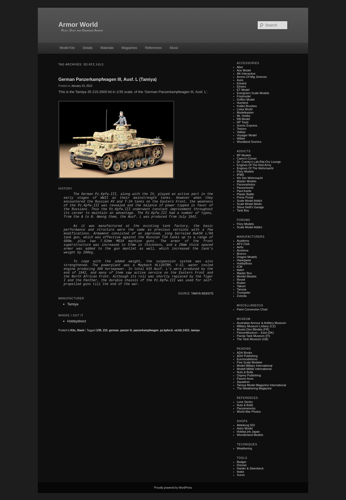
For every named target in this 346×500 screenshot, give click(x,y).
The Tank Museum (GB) (252, 339)
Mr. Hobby (243, 115)
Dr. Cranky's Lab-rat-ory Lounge (259, 161)
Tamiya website (202, 293)
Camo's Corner (247, 158)
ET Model (243, 89)
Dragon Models (247, 257)
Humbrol (242, 102)
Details (88, 48)
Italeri (240, 269)
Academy (243, 240)
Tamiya (72, 304)
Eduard (241, 83)
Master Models (246, 181)
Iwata (240, 471)
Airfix (240, 247)
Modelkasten (245, 112)
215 (105, 330)
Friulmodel (244, 96)
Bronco (241, 253)
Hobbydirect (76, 321)
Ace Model (244, 70)
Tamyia (241, 289)
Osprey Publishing (249, 375)
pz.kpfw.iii (166, 330)
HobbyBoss (244, 263)
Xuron (241, 474)
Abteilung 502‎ (246, 425)
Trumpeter (243, 292)
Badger (241, 461)
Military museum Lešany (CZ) (256, 326)
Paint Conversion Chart (252, 309)
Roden (241, 282)
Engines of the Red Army (254, 165)
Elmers (241, 86)
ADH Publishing (247, 355)
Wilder (241, 138)
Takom (241, 286)
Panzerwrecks (246, 408)
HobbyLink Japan (248, 431)
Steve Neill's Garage (250, 207)
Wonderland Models (250, 434)
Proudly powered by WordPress (173, 487)
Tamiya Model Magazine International (261, 385)
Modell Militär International (254, 368)
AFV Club (243, 244)
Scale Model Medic (249, 204)
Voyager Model (247, 135)
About (173, 48)
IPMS (240, 174)
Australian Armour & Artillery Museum (261, 322)
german (114, 330)
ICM (239, 266)
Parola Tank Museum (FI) (253, 335)
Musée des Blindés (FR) (253, 329)
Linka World (244, 109)
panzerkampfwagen (146, 330)
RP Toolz (243, 122)
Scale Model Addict (249, 200)
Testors (241, 128)
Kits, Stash (77, 330)
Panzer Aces (245, 378)
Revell (241, 279)
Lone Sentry (245, 401)
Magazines (129, 48)
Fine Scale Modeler (249, 362)
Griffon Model (246, 99)
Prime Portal (245, 197)
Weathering (244, 448)
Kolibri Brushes (247, 106)
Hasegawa (244, 260)
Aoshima (242, 250)
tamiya (195, 330)
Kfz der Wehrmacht (250, 178)
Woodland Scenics (249, 141)
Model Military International (254, 365)
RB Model (243, 119)
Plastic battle (245, 194)
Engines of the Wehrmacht (255, 168)
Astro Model (245, 428)
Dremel (241, 465)
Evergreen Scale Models (253, 93)
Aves (240, 80)
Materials (107, 48)
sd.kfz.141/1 (181, 330)
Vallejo (241, 132)
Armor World (78, 24)
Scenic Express (247, 125)
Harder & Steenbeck (250, 468)
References (153, 48)
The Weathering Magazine (254, 388)
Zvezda (242, 295)
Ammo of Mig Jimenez (252, 76)
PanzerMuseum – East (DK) (255, 332)
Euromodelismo (247, 359)
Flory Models (245, 171)
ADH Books (244, 352)
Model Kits (67, 48)
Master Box (244, 273)
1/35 (98, 330)
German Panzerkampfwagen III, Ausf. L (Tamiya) (107, 79)
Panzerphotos (246, 184)
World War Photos (249, 411)
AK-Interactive (246, 73)
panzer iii (126, 330)
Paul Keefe (244, 191)
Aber (240, 67)
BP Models (244, 155)
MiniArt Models (247, 276)
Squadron (243, 381)
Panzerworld (245, 187)
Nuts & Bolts (245, 372)
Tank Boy (243, 210)
